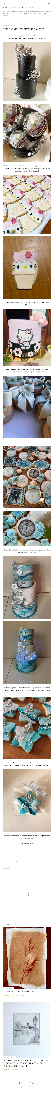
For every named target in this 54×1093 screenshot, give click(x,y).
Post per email (15, 858)
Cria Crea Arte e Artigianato (18, 7)
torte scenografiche (15, 861)
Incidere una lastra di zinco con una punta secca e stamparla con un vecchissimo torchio (26, 1063)
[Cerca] (49, 3)
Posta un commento (17, 995)
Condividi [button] (6, 858)
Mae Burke (33, 1087)
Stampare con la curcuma (19, 991)
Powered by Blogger (27, 1083)
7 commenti (14, 1069)
